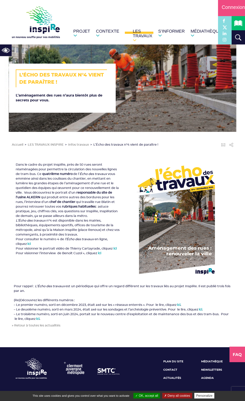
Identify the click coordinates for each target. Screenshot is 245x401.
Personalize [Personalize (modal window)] (204, 395)
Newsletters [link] (211, 370)
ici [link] (115, 248)
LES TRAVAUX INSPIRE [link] (46, 144)
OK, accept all (146, 395)
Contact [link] (170, 370)
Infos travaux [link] (78, 144)
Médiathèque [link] (212, 361)
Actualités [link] (172, 378)
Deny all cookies (177, 395)
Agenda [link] (207, 378)
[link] (6, 50)
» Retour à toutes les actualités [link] (36, 325)
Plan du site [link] (173, 361)
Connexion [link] (231, 7)
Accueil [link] (17, 144)
